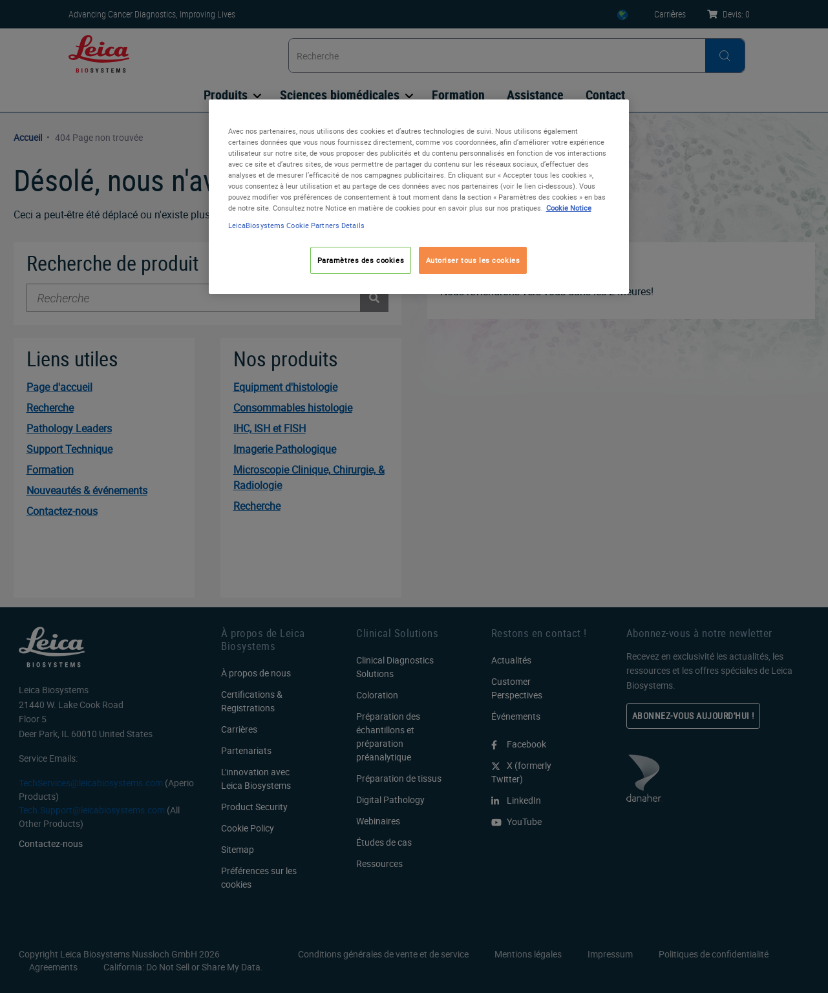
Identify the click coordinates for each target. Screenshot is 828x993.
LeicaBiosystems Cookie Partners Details (296, 225)
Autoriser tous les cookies (473, 260)
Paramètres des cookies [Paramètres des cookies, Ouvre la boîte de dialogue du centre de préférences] (361, 260)
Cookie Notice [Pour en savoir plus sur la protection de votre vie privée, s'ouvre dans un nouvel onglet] (568, 208)
